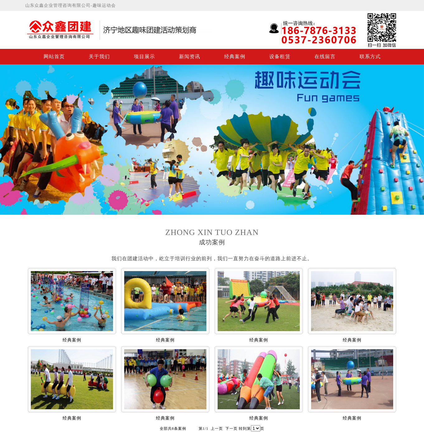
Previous (6, 138)
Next (418, 138)
